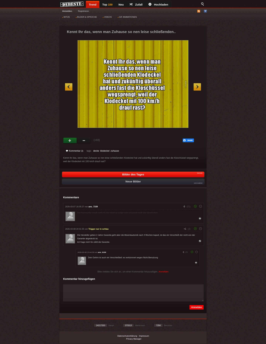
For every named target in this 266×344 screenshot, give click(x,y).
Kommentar (74, 151)
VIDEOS (107, 17)
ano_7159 (93, 206)
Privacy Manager (133, 339)
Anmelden (67, 11)
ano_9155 (102, 252)
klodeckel (105, 151)
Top (107, 4)
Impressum (144, 336)
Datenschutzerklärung (127, 336)
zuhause (115, 151)
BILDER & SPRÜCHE (86, 17)
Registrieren (83, 11)
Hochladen (158, 4)
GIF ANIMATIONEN (127, 17)
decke (96, 151)
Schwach (84, 141)
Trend (92, 4)
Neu (121, 4)
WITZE (66, 17)
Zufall (136, 4)
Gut (70, 141)
